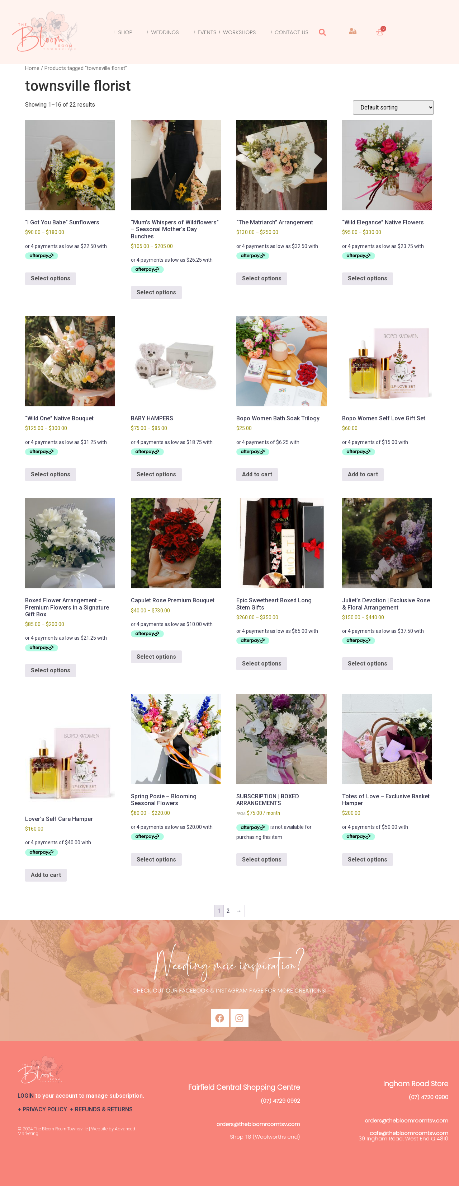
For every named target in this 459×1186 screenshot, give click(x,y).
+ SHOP (122, 32)
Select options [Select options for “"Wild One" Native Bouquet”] (50, 474)
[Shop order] (393, 108)
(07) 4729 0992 (280, 1101)
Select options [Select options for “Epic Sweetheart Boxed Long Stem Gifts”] (261, 663)
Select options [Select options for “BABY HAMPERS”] (156, 474)
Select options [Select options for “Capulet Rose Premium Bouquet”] (156, 656)
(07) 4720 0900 (428, 1097)
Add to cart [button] (257, 474)
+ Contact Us (289, 32)
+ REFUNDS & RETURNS (101, 1109)
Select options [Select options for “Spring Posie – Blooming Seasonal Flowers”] (156, 859)
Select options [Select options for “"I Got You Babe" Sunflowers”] (50, 278)
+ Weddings (162, 32)
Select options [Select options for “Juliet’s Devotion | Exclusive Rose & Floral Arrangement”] (367, 663)
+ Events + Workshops (224, 32)
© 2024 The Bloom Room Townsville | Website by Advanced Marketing (76, 1131)
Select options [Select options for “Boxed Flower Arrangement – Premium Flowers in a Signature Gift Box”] (50, 670)
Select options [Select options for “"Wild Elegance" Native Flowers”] (367, 278)
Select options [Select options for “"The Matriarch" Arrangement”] (261, 278)
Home (32, 68)
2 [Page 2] (228, 910)
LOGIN (26, 1095)
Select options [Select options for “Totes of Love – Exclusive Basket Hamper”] (367, 859)
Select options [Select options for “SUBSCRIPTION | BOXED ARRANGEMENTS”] (261, 859)
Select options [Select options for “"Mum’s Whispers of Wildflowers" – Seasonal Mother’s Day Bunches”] (156, 292)
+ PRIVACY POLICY (44, 1109)
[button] (322, 32)
